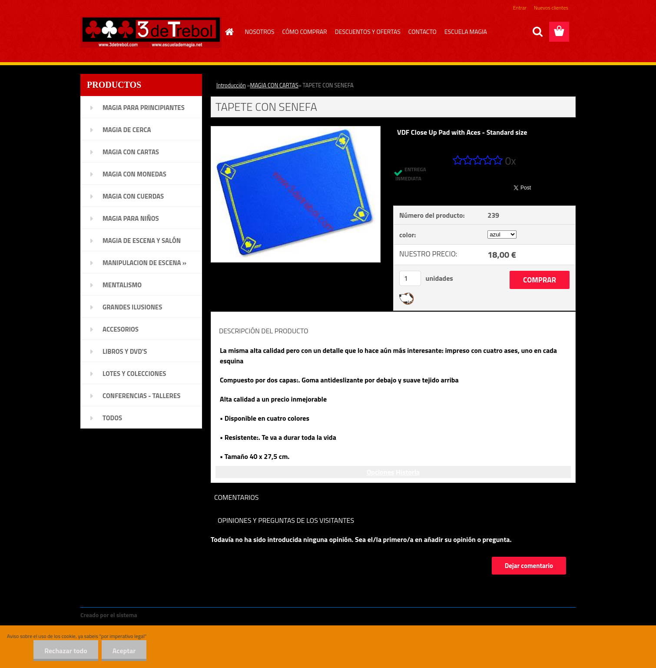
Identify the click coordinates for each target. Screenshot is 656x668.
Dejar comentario (529, 566)
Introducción (231, 85)
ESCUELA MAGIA (465, 31)
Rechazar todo (65, 650)
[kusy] (410, 278)
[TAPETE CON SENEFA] (295, 130)
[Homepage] (228, 32)
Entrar (520, 7)
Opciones (380, 472)
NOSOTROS (260, 31)
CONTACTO (422, 31)
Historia (408, 472)
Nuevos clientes (551, 7)
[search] (537, 32)
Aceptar (124, 650)
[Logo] (151, 32)
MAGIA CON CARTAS (274, 85)
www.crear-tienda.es (168, 614)
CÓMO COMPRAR (304, 31)
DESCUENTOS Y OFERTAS (368, 31)
